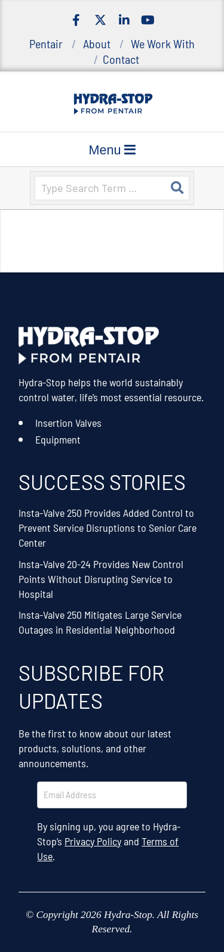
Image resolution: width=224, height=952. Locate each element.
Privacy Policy (93, 841)
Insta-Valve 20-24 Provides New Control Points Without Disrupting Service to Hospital (101, 578)
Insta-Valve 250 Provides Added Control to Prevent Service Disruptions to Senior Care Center (108, 527)
